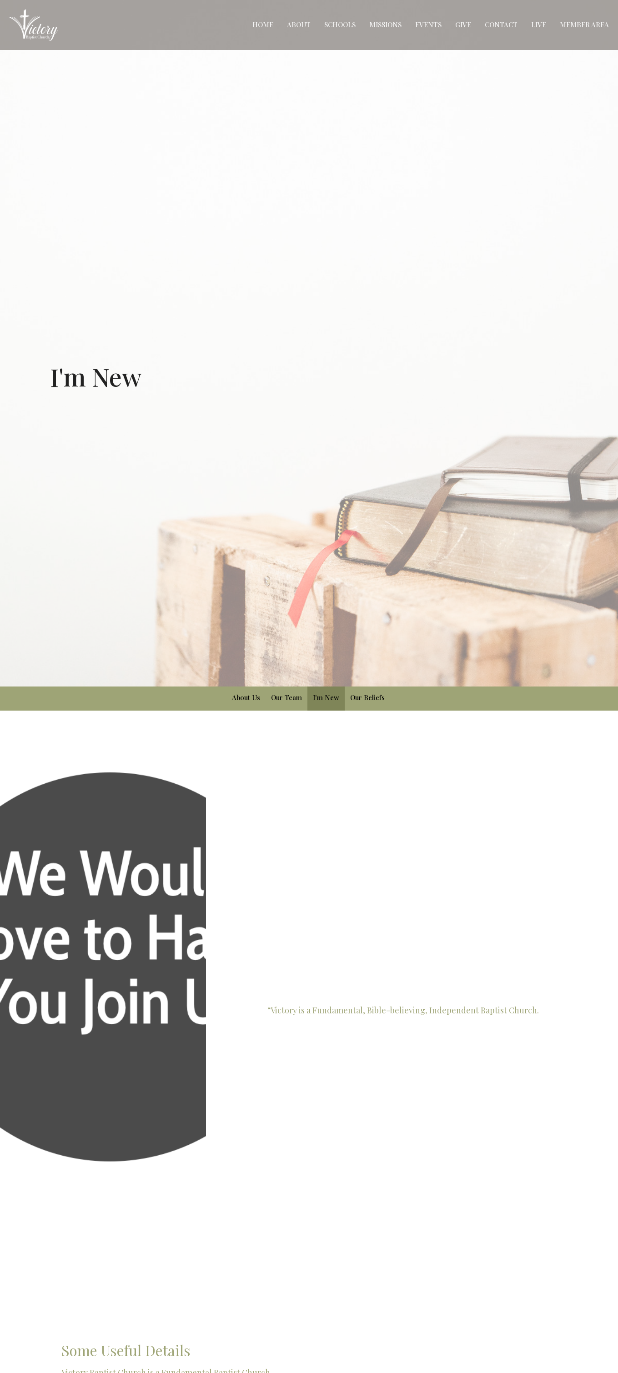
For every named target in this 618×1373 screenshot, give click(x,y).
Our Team (286, 697)
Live (538, 24)
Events (428, 24)
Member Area (584, 24)
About (299, 24)
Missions (385, 24)
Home (262, 24)
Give (463, 24)
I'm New (326, 697)
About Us (246, 697)
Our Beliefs (367, 697)
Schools (340, 24)
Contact (501, 24)
